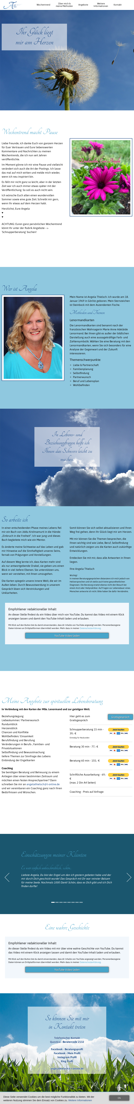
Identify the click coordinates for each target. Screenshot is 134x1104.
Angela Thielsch (12, 5)
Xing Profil (67, 1061)
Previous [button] (7, 877)
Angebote (83, 4)
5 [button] (69, 902)
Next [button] (129, 877)
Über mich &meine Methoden (64, 4)
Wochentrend (43, 4)
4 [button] (65, 902)
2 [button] (57, 902)
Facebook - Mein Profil (67, 1053)
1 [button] (53, 902)
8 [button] (81, 902)
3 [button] (61, 902)
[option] (67, 871)
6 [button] (73, 902)
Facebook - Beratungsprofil (67, 1049)
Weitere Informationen (80, 1100)
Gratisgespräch (120, 716)
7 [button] (77, 902)
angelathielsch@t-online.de (43, 784)
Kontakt (118, 4)
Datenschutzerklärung (90, 628)
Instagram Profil (67, 1057)
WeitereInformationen (101, 4)
